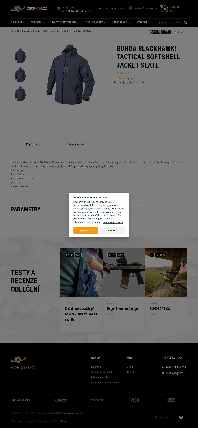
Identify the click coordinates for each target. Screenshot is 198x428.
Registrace (152, 8)
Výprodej (142, 22)
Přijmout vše (86, 230)
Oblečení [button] (17, 22)
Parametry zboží (77, 144)
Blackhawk (23, 31)
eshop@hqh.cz (174, 373)
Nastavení (112, 230)
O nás (105, 8)
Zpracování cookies (113, 222)
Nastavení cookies (72, 413)
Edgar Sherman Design (122, 308)
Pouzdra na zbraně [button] (65, 22)
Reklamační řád (100, 377)
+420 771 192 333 (176, 367)
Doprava (96, 366)
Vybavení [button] (38, 22)
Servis (113, 8)
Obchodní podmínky (102, 372)
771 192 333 (68, 10)
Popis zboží (33, 144)
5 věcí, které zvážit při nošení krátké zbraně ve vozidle (81, 314)
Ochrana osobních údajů (105, 382)
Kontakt (121, 8)
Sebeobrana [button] (121, 22)
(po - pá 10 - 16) (83, 10)
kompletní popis (125, 78)
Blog (99, 8)
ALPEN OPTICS (160, 308)
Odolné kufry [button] (95, 22)
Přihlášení (139, 8)
